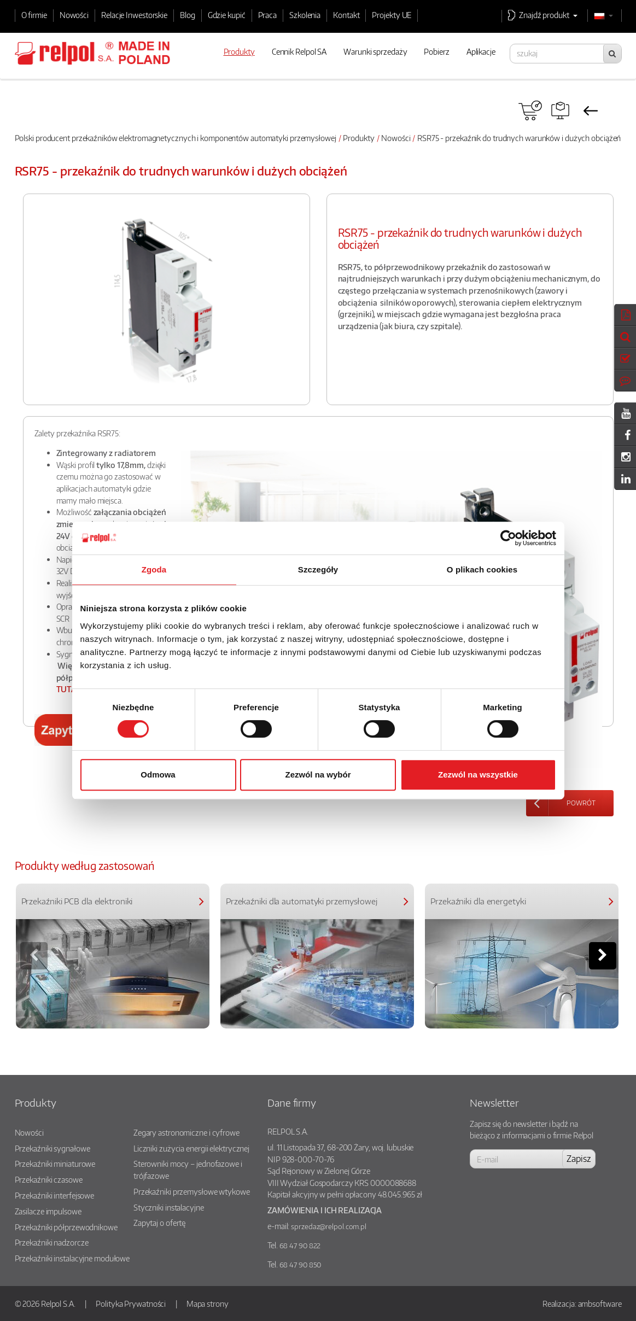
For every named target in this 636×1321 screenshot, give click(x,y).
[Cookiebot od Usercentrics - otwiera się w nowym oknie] (508, 538)
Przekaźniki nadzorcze (52, 1242)
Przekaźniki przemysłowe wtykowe (191, 1191)
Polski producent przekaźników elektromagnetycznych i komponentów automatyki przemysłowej (175, 138)
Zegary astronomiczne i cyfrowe (186, 1132)
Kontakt (346, 15)
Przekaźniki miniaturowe (55, 1163)
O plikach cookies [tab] (482, 569)
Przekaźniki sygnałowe (52, 1148)
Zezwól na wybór (318, 774)
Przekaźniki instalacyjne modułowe (72, 1258)
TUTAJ (67, 689)
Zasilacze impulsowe (48, 1211)
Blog (187, 15)
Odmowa (158, 774)
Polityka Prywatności (131, 1303)
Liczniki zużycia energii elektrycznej (191, 1148)
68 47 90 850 (300, 1264)
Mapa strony (207, 1303)
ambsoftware (600, 1303)
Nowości (74, 15)
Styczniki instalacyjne (168, 1207)
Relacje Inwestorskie (134, 15)
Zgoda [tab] (154, 569)
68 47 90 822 (300, 1245)
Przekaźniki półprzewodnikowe (66, 1227)
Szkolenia (304, 15)
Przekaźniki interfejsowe (55, 1195)
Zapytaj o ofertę (159, 1223)
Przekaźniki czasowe (49, 1179)
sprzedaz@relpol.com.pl (328, 1226)
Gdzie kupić (227, 15)
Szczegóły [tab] (318, 569)
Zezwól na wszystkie (478, 774)
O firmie (34, 15)
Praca (267, 15)
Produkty (358, 138)
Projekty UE (391, 15)
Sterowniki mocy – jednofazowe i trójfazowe (187, 1169)
